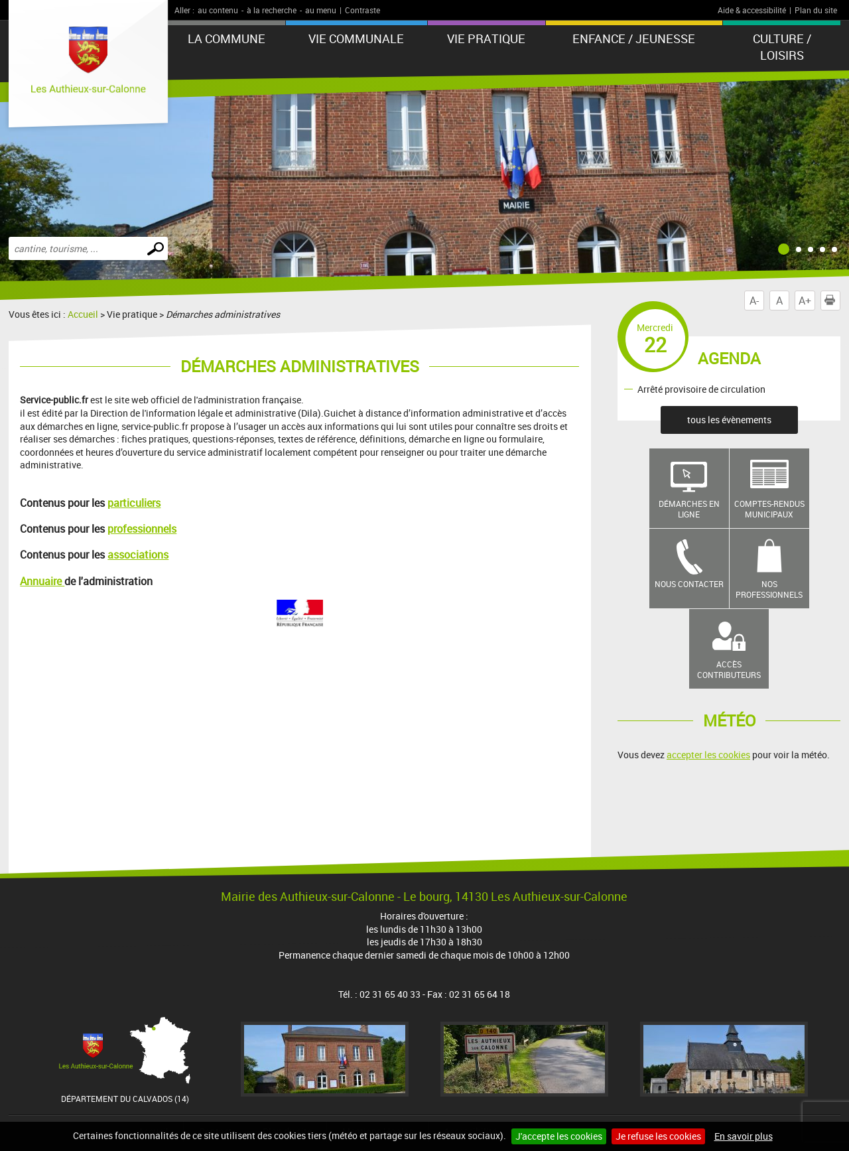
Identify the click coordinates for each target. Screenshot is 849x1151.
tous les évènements (729, 419)
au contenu (218, 10)
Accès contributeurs (729, 670)
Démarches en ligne (689, 509)
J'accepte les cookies (558, 1136)
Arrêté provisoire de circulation (701, 388)
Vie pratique (486, 38)
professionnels (141, 528)
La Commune (226, 38)
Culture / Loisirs (782, 47)
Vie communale (356, 38)
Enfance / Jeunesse (633, 38)
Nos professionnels (769, 589)
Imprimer (832, 300)
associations (137, 554)
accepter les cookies (708, 754)
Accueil (83, 314)
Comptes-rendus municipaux (769, 509)
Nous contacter (689, 583)
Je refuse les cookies (658, 1136)
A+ (805, 300)
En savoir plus (743, 1136)
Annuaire (42, 581)
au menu (320, 10)
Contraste (362, 10)
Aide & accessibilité (752, 10)
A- (754, 300)
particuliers (134, 503)
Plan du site (816, 10)
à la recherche (271, 10)
